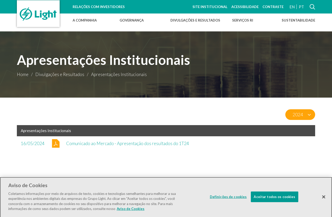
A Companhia (85, 20)
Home (23, 74)
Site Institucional (209, 7)
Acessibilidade (245, 7)
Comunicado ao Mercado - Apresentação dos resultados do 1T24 (127, 143)
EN (292, 6)
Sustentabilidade (298, 20)
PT (301, 6)
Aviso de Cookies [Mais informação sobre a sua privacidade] (130, 210)
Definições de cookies (228, 198)
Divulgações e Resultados (195, 20)
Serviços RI (242, 20)
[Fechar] (323, 198)
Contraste (272, 7)
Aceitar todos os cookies (274, 198)
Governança (132, 20)
